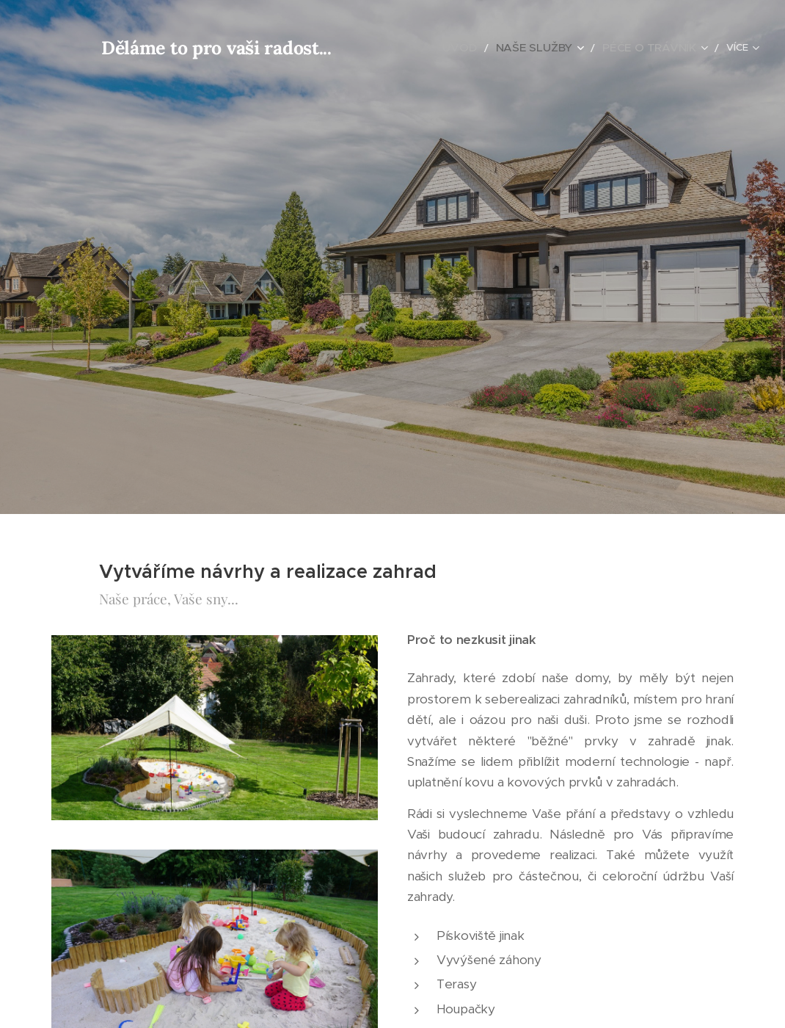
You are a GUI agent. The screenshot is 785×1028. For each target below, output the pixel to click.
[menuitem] (401, 47)
